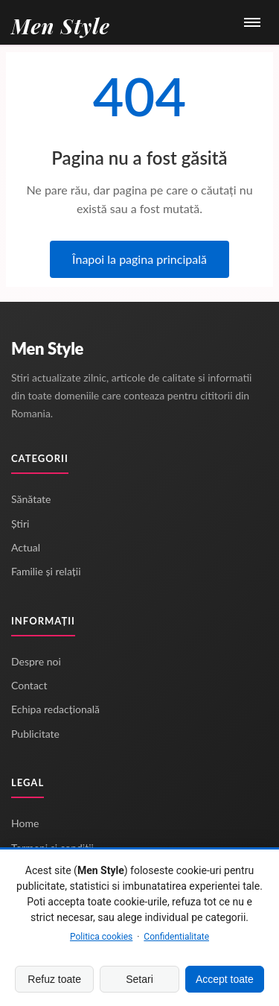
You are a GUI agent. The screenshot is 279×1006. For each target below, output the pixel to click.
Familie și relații (46, 571)
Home (25, 823)
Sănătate (31, 499)
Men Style (47, 348)
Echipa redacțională (55, 709)
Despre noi (36, 661)
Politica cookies (101, 936)
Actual (25, 547)
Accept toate (225, 979)
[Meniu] (252, 22)
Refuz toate (54, 979)
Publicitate (35, 733)
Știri (20, 523)
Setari (139, 979)
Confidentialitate (176, 936)
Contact (29, 685)
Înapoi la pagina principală (139, 259)
